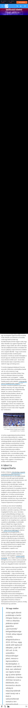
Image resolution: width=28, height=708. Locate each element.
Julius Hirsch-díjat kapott (11, 530)
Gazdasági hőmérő (14, 10)
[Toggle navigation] (2, 6)
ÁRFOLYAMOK (22, 2)
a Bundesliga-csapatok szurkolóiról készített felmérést (13, 473)
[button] (21, 6)
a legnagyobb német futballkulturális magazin (14, 382)
